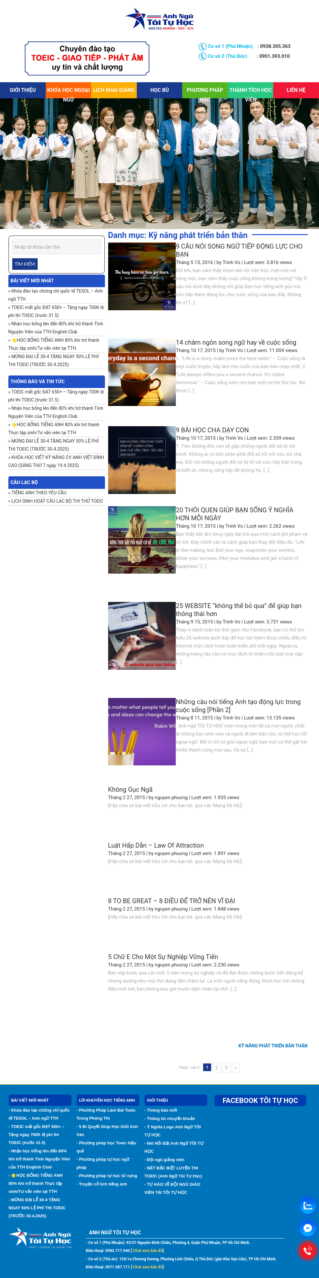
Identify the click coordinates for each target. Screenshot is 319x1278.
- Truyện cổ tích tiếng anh (102, 1184)
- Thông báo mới (161, 1110)
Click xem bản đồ (147, 1250)
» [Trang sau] (236, 1067)
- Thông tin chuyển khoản (170, 1118)
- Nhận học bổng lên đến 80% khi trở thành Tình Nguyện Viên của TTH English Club (39, 1159)
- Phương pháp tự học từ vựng (107, 1175)
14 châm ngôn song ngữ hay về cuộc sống (236, 342)
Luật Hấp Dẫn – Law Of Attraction (156, 845)
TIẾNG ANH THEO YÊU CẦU (38, 492)
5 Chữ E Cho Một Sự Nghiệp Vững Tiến (163, 957)
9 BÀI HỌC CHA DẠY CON (212, 430)
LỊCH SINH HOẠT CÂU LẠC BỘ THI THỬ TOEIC (58, 501)
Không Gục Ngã (130, 789)
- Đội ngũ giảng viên (164, 1159)
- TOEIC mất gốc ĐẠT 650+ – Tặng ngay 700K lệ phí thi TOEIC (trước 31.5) (36, 1134)
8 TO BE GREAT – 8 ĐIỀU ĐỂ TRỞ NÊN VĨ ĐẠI (171, 901)
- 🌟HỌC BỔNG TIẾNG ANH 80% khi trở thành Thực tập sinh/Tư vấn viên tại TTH (36, 1183)
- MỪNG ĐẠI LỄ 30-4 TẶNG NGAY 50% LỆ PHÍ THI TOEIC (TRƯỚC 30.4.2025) (37, 1207)
